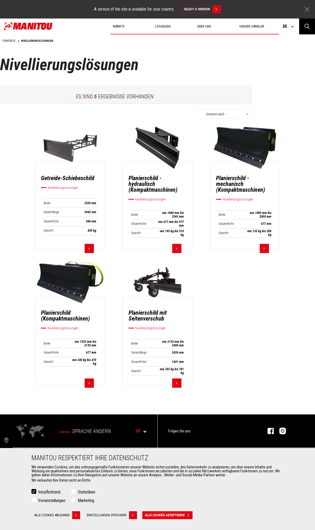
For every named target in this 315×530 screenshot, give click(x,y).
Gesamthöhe (51, 221)
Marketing (86, 500)
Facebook (268, 431)
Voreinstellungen (51, 500)
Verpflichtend (49, 492)
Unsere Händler (251, 26)
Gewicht (48, 230)
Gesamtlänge (51, 212)
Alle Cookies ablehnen (57, 515)
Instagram (280, 431)
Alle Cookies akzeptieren (169, 515)
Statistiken (86, 492)
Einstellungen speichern (112, 515)
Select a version (202, 9)
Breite (47, 203)
